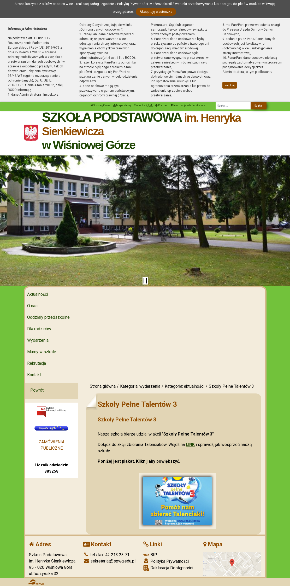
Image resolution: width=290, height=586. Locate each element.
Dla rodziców (39, 328)
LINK (190, 444)
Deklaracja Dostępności (168, 568)
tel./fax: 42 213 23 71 (106, 554)
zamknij (230, 85)
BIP (150, 554)
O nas (32, 305)
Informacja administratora (188, 105)
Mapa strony (122, 105)
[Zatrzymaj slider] (145, 280)
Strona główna (100, 105)
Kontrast (161, 105)
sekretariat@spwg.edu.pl (109, 561)
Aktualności (37, 294)
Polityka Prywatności (166, 561)
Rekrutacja (36, 363)
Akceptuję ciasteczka (156, 12)
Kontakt (34, 374)
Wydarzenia (38, 340)
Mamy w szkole (41, 351)
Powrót (37, 390)
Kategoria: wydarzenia (140, 386)
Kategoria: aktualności (184, 386)
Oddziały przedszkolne (48, 317)
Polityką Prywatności (132, 4)
